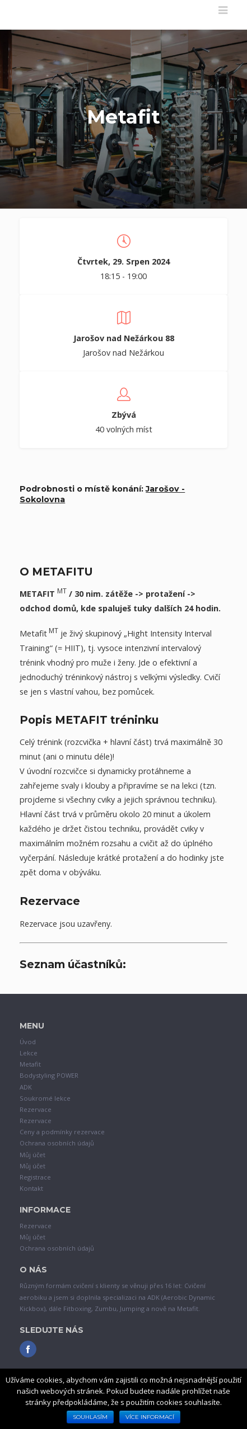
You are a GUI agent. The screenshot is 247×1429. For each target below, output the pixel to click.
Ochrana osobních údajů (57, 1143)
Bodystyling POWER (49, 1075)
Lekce (29, 1053)
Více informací (149, 1417)
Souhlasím (90, 1417)
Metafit (30, 1064)
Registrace (35, 1177)
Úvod (28, 1041)
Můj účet (32, 1154)
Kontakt (31, 1188)
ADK (26, 1087)
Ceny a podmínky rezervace (62, 1132)
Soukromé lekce (45, 1098)
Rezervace (36, 1109)
